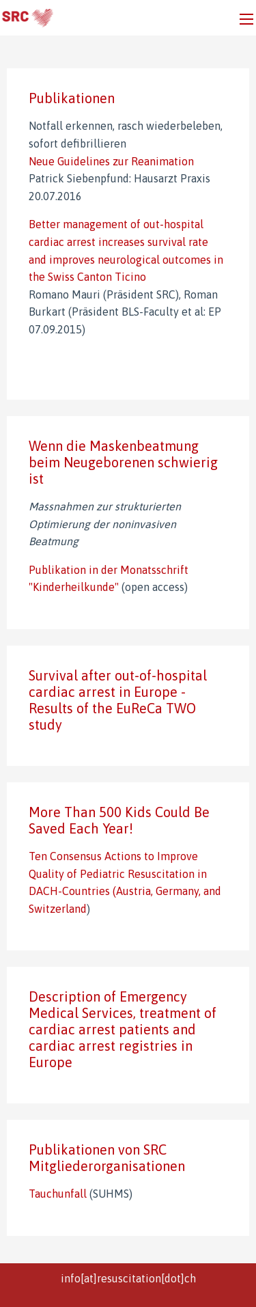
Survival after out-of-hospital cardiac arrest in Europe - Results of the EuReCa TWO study (118, 700)
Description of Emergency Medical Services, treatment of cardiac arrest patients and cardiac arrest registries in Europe (122, 1029)
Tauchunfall (59, 1193)
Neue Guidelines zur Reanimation (111, 161)
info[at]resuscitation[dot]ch (128, 1278)
